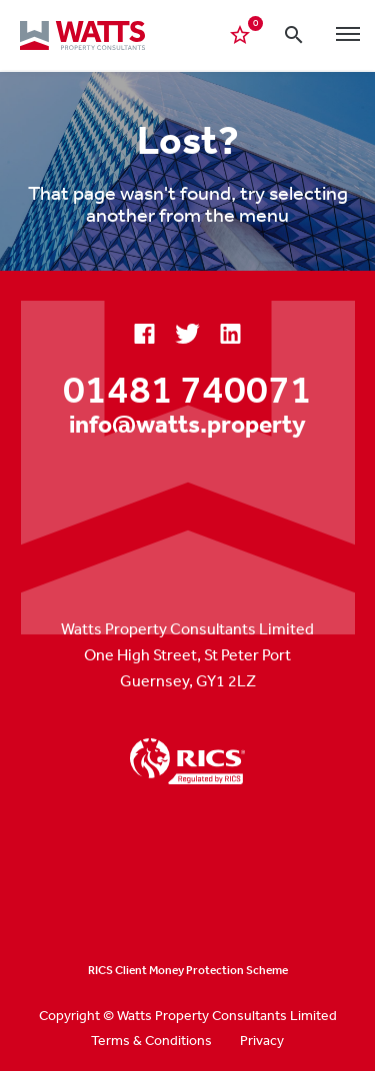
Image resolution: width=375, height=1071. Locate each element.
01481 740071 (187, 389)
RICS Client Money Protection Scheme (188, 970)
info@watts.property (187, 423)
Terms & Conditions (151, 1040)
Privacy (262, 1040)
